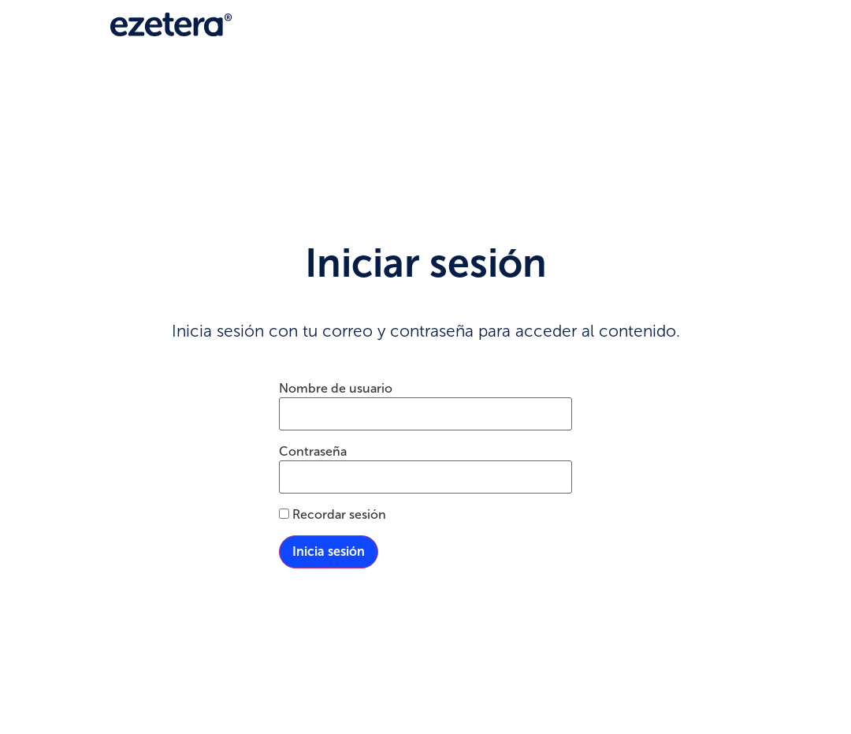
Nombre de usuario (335, 388)
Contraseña (313, 451)
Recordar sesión (332, 515)
